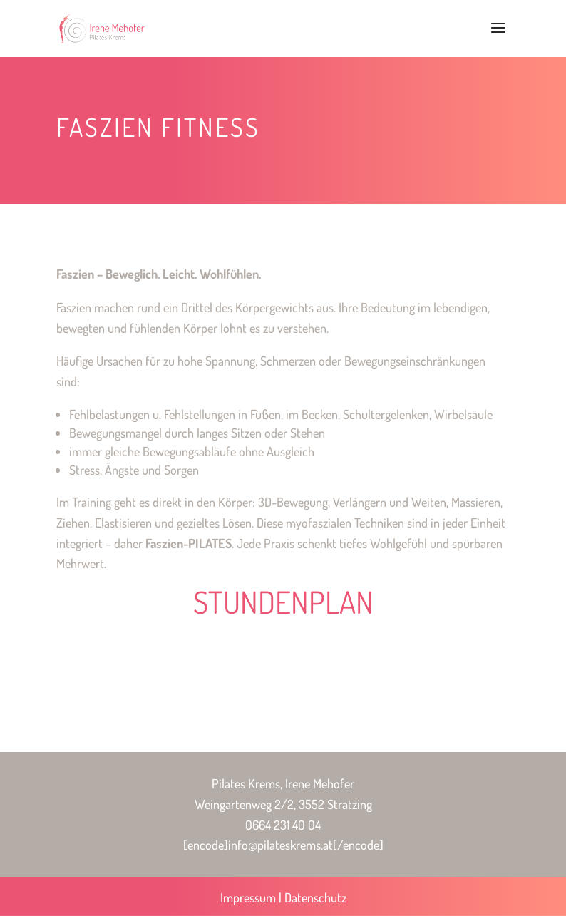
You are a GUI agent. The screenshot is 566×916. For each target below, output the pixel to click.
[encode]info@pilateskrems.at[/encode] (283, 845)
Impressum (248, 897)
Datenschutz (315, 897)
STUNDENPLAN (283, 601)
